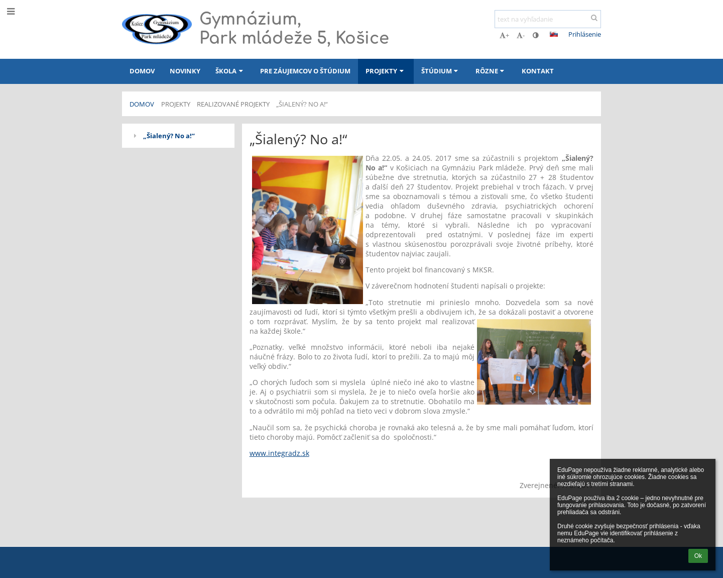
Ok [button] (698, 555)
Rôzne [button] (491, 70)
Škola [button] (230, 70)
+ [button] (504, 35)
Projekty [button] (386, 70)
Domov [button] (142, 70)
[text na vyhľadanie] (548, 19)
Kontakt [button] (538, 70)
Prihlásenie (584, 34)
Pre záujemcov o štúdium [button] (305, 70)
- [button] (521, 35)
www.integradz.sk (279, 453)
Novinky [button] (185, 70)
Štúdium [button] (440, 70)
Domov (142, 104)
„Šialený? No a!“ (302, 104)
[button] (553, 34)
